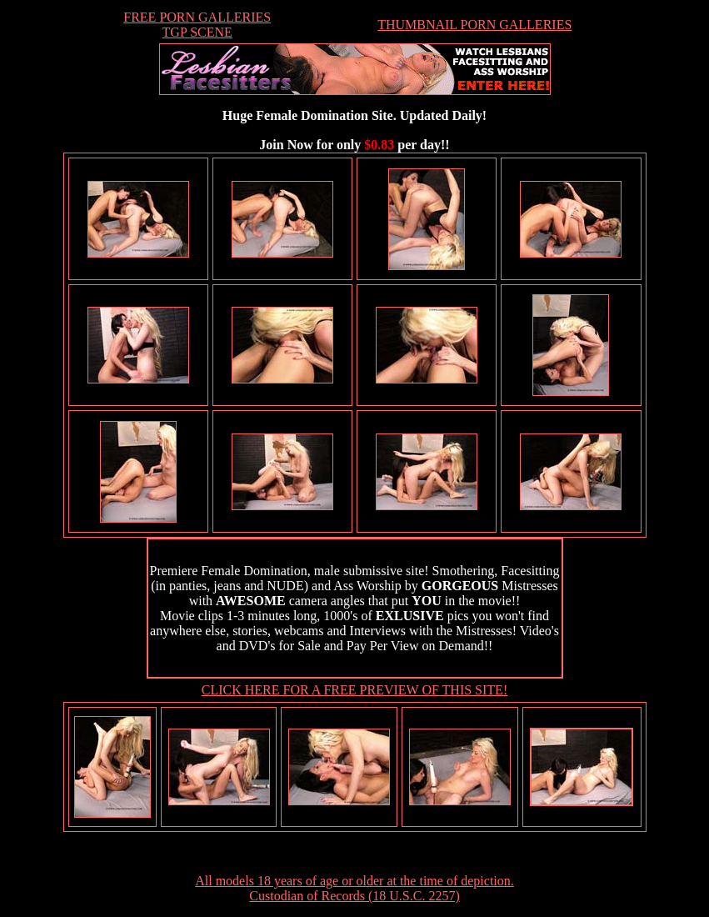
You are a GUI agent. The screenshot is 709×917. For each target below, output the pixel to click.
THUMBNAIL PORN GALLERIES (474, 25)
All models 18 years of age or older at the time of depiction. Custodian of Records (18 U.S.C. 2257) (354, 888)
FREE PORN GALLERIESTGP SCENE (197, 24)
